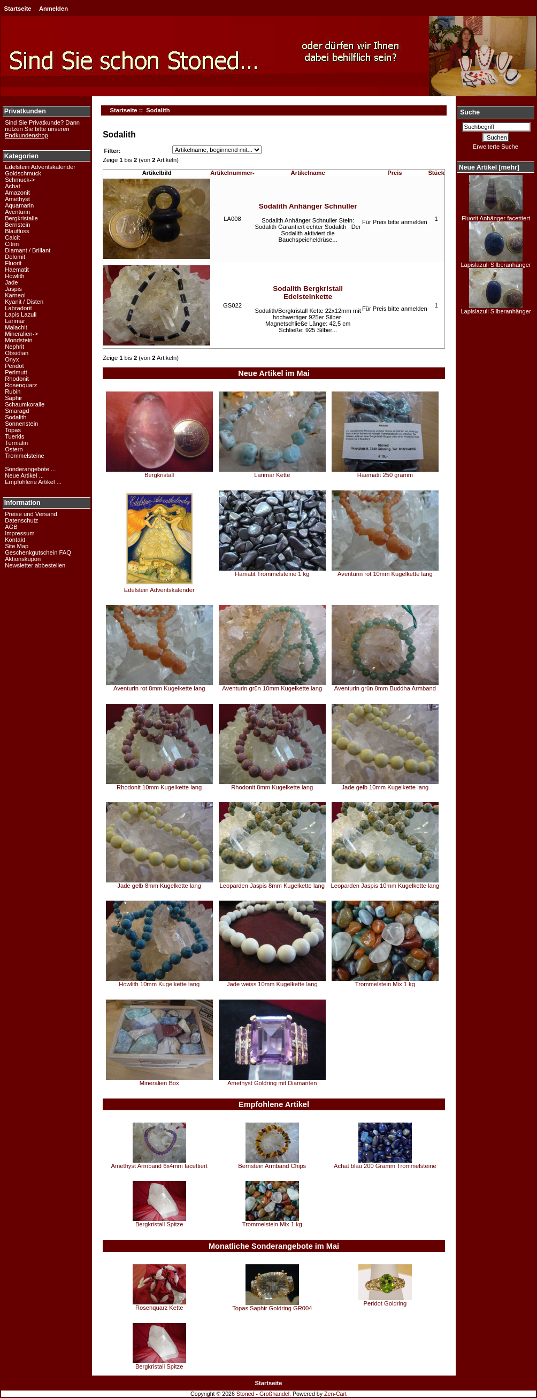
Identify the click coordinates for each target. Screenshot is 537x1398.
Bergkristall (159, 475)
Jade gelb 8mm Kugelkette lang (159, 885)
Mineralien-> (21, 334)
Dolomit (15, 257)
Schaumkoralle (24, 404)
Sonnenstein (21, 423)
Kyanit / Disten (24, 301)
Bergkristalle (21, 218)
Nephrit (14, 346)
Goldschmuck (23, 173)
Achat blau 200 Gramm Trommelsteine (385, 1166)
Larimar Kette (272, 475)
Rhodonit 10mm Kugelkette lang (159, 787)
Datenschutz (21, 520)
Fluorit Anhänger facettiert (496, 215)
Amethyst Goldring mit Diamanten (272, 1083)
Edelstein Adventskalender (40, 167)
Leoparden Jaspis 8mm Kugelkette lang (272, 885)
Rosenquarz (21, 385)
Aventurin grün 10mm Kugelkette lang (272, 688)
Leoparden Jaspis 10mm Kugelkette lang (385, 885)
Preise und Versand (31, 514)
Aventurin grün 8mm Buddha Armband (385, 688)
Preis (394, 173)
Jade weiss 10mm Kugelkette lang (272, 984)
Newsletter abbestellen (35, 565)
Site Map (16, 546)
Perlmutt (16, 372)
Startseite (18, 8)
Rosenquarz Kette (159, 1307)
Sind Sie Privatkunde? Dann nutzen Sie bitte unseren (42, 129)
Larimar (15, 321)
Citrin (12, 244)
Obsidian (16, 353)
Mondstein (19, 340)
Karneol (15, 295)
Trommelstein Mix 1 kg (385, 984)
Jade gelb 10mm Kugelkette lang (384, 787)
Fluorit (13, 263)
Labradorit (18, 308)
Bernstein (17, 224)
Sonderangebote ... (30, 469)
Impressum (19, 533)
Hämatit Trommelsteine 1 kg (272, 574)
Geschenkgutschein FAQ (38, 552)
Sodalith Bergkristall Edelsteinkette (308, 293)
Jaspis (13, 289)
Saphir (13, 398)
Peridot (14, 366)
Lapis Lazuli (20, 314)
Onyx (12, 359)
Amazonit (17, 192)
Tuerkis (14, 436)
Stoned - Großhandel (262, 1394)
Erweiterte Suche (495, 146)
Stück (436, 173)
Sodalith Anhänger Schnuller (308, 206)
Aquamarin (19, 205)
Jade (11, 282)
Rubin (12, 391)
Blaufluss (17, 231)
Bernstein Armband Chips (272, 1166)
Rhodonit (17, 378)
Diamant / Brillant (27, 250)
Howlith (15, 276)
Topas (13, 430)
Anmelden (53, 8)
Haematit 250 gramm (385, 475)
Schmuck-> (20, 179)
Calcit (12, 237)
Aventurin (17, 212)
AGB (11, 527)
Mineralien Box (159, 1083)
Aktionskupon (23, 559)
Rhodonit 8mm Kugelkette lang (272, 787)
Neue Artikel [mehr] (489, 167)
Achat (12, 186)
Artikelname (308, 173)
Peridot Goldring (384, 1303)
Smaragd (17, 411)
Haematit (17, 269)
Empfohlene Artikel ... (33, 482)
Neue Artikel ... (24, 475)
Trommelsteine (24, 455)
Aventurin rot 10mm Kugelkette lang (385, 574)
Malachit (16, 327)
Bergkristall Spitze (159, 1224)
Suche (470, 112)
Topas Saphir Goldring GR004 (272, 1308)
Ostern (14, 449)
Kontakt (15, 539)
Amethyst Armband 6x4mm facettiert (159, 1166)
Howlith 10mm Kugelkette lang (159, 984)
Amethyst (17, 199)
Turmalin (16, 443)
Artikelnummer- (232, 173)
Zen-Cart (335, 1394)
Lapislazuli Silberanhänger (496, 262)
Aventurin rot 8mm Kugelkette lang (159, 688)
